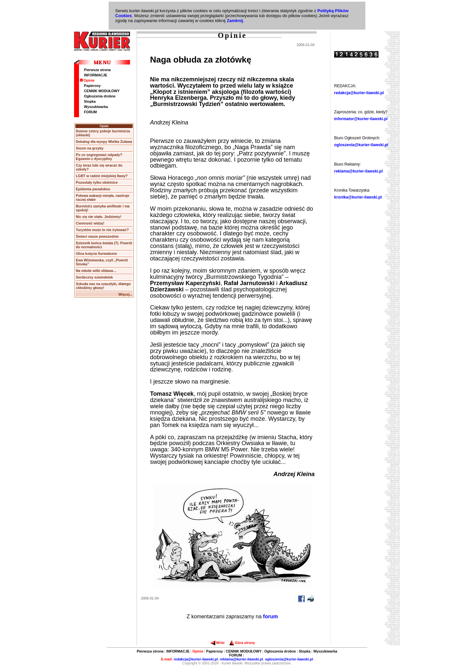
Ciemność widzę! (90, 223)
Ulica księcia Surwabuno (96, 253)
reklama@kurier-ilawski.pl (358, 171)
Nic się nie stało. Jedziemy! (98, 217)
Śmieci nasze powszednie (97, 236)
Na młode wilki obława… (96, 271)
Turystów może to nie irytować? (102, 230)
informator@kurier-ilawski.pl (360, 119)
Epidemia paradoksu (93, 189)
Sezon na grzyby (89, 148)
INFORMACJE (95, 75)
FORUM (90, 112)
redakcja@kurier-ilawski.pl (359, 93)
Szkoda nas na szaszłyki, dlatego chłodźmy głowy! (103, 286)
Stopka (90, 101)
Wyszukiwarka (96, 107)
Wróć (217, 643)
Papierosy (92, 86)
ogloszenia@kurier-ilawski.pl (361, 145)
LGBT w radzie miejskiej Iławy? (102, 176)
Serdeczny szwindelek (94, 277)
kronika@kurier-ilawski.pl (358, 197)
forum (270, 616)
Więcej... (125, 294)
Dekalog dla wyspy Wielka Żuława (104, 142)
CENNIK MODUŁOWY (101, 91)
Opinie (87, 80)
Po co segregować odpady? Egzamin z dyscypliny (99, 157)
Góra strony (242, 643)
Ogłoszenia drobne (100, 96)
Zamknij (235, 20)
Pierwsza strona (97, 70)
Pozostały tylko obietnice (97, 182)
